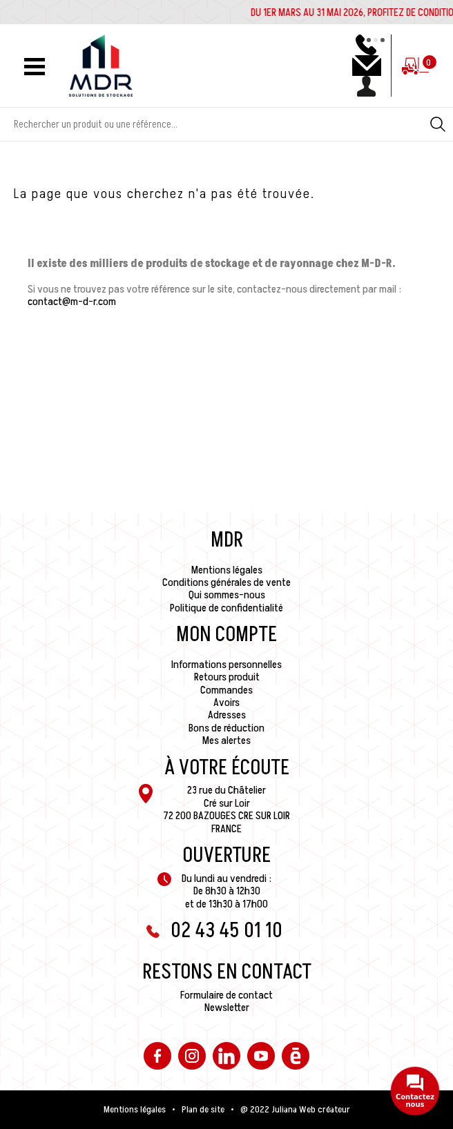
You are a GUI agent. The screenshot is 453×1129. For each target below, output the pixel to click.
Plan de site (203, 1109)
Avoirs (226, 702)
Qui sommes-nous (227, 594)
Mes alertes (226, 740)
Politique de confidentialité (226, 608)
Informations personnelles (226, 664)
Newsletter (226, 1007)
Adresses (227, 715)
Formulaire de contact (226, 995)
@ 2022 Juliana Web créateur (295, 1109)
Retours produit (227, 677)
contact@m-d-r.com (72, 301)
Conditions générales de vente (226, 582)
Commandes (226, 690)
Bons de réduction (226, 728)
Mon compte (226, 634)
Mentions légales (226, 570)
